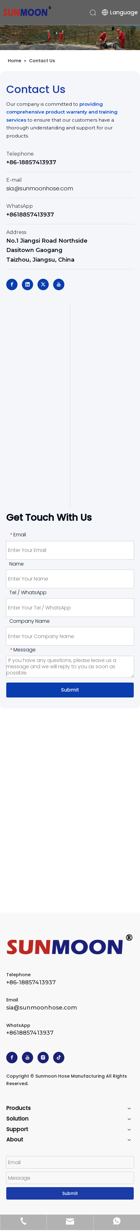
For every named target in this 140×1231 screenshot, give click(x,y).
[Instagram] (43, 1057)
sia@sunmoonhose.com (39, 188)
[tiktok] (58, 1057)
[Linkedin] (27, 284)
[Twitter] (43, 284)
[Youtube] (58, 284)
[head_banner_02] (70, 37)
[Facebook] (12, 284)
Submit (70, 689)
